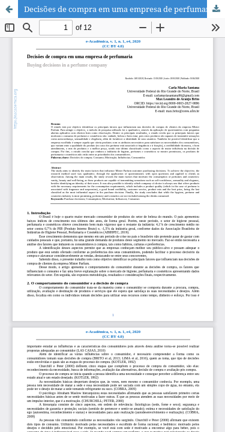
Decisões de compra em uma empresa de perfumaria (120, 9)
